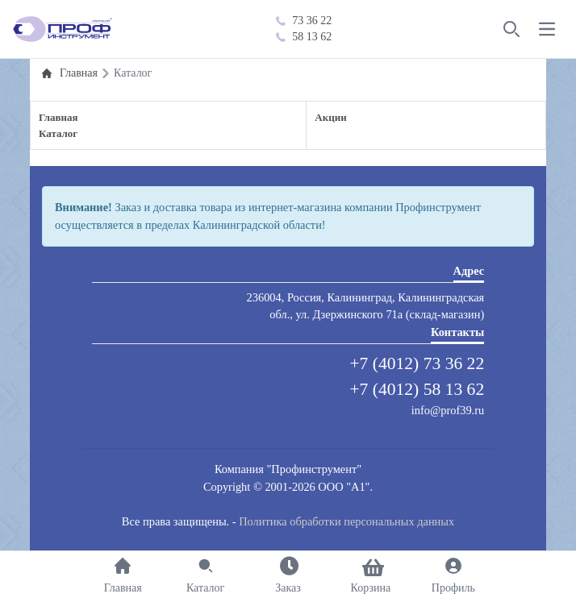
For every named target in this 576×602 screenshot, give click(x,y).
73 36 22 (304, 21)
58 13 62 (304, 37)
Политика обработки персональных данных (346, 521)
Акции (330, 117)
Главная (58, 117)
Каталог (58, 133)
